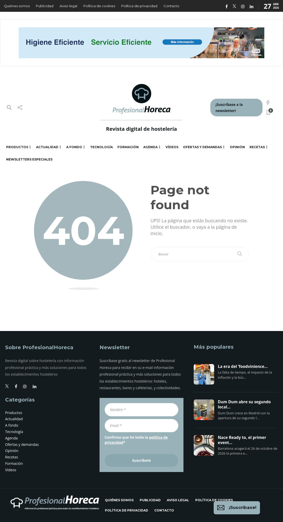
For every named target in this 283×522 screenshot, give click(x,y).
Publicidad (44, 6)
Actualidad (47, 147)
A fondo (74, 147)
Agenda (150, 147)
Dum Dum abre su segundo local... (244, 404)
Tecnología (101, 147)
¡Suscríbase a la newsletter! (229, 107)
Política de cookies (99, 6)
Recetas (257, 147)
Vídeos (172, 147)
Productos (17, 147)
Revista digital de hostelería (141, 128)
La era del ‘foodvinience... (243, 366)
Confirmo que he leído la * (136, 440)
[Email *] (142, 425)
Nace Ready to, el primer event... (242, 440)
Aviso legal (68, 6)
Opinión (237, 147)
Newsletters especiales (29, 159)
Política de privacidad (139, 6)
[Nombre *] (142, 409)
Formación (128, 147)
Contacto (171, 6)
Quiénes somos (17, 6)
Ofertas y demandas (202, 147)
